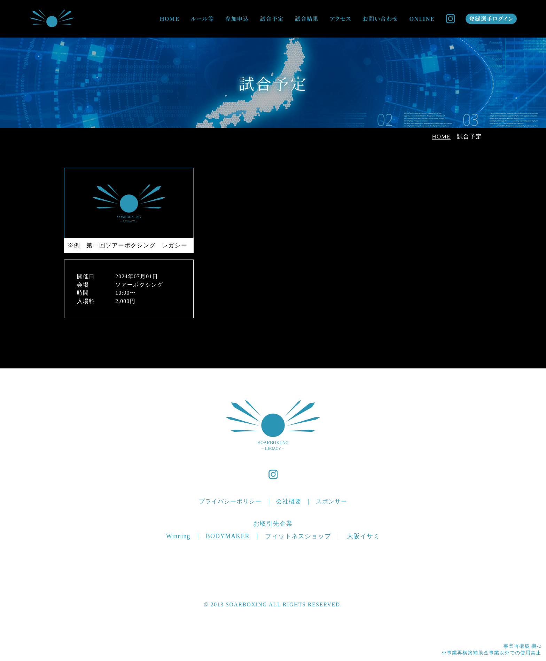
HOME (169, 19)
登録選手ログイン (491, 19)
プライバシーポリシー (230, 501)
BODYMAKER (228, 536)
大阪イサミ (363, 536)
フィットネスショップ (298, 536)
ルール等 (202, 19)
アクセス (340, 19)
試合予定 (272, 19)
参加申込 (237, 19)
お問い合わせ (380, 19)
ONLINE (421, 19)
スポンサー (331, 501)
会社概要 (288, 501)
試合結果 (307, 19)
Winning (178, 536)
